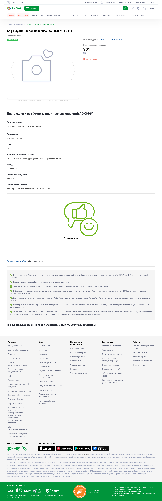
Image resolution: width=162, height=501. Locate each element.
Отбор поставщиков (110, 365)
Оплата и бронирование (18, 350)
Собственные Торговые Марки (112, 374)
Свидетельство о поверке (50, 386)
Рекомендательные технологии (47, 395)
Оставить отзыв (46, 367)
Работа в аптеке (140, 353)
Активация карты (78, 352)
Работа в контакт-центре (144, 361)
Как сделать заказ (15, 346)
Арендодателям (91, 2)
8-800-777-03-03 (16, 486)
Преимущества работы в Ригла (143, 347)
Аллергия (106, 15)
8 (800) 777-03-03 (23, 460)
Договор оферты (15, 399)
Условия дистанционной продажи (18, 385)
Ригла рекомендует (54, 15)
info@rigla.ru (121, 495)
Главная (10, 25)
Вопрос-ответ (76, 369)
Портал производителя (112, 354)
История (43, 350)
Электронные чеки (78, 373)
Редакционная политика (50, 371)
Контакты (43, 358)
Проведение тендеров (111, 346)
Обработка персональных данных (18, 428)
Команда (43, 354)
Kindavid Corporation (111, 40)
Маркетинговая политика (19, 391)
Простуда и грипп (74, 15)
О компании (44, 346)
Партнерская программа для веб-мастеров (112, 381)
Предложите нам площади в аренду (110, 359)
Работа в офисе (139, 357)
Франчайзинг (107, 350)
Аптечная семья (77, 348)
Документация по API (111, 369)
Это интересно (14, 358)
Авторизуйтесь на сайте (16, 261)
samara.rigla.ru (86, 454)
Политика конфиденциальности (17, 364)
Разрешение (13, 380)
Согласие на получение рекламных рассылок (18, 435)
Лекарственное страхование (46, 376)
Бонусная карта (125, 2)
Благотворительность (48, 363)
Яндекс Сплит (37, 15)
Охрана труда (139, 365)
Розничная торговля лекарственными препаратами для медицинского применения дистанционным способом (17, 415)
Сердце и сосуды (91, 15)
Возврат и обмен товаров (19, 395)
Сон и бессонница (137, 15)
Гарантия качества (47, 382)
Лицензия (12, 376)
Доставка (12, 354)
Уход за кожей (120, 15)
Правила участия (77, 357)
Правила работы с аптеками (47, 402)
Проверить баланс (78, 361)
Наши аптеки (140, 2)
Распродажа (23, 15)
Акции (11, 15)
